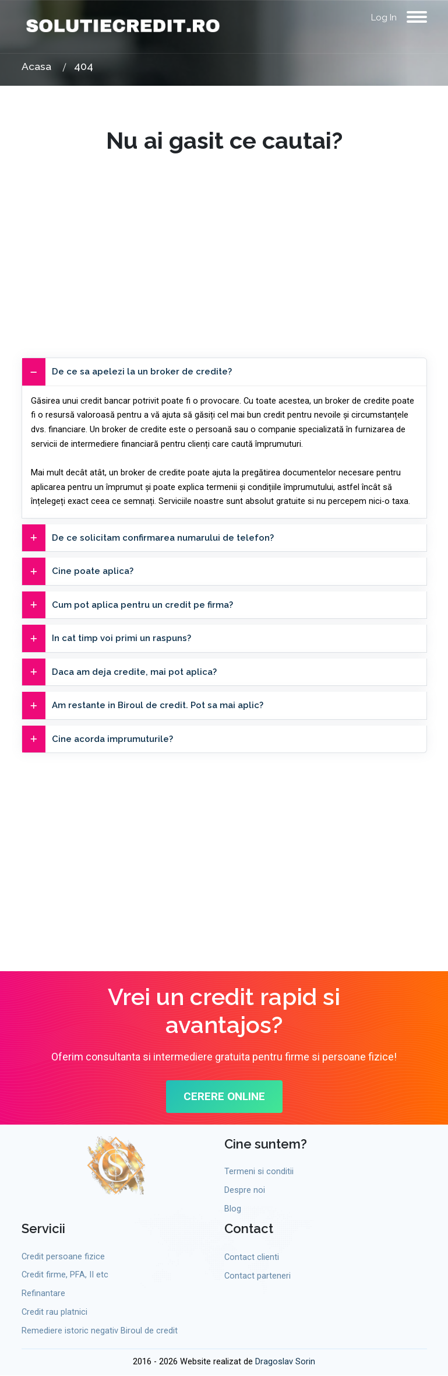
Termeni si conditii (259, 1172)
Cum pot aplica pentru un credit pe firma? (127, 605)
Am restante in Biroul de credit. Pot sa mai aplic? (142, 705)
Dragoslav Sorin (285, 1362)
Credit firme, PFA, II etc (65, 1275)
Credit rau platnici (54, 1312)
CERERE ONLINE (224, 1097)
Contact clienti (251, 1257)
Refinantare (43, 1294)
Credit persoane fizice (63, 1257)
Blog (232, 1209)
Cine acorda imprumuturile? (97, 739)
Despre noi (244, 1190)
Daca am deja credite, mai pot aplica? (119, 672)
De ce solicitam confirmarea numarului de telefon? (148, 538)
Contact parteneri (257, 1277)
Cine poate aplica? (77, 571)
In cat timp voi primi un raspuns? (106, 638)
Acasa (36, 66)
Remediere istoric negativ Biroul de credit (100, 1331)
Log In (384, 17)
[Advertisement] (224, 236)
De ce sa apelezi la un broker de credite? (127, 372)
